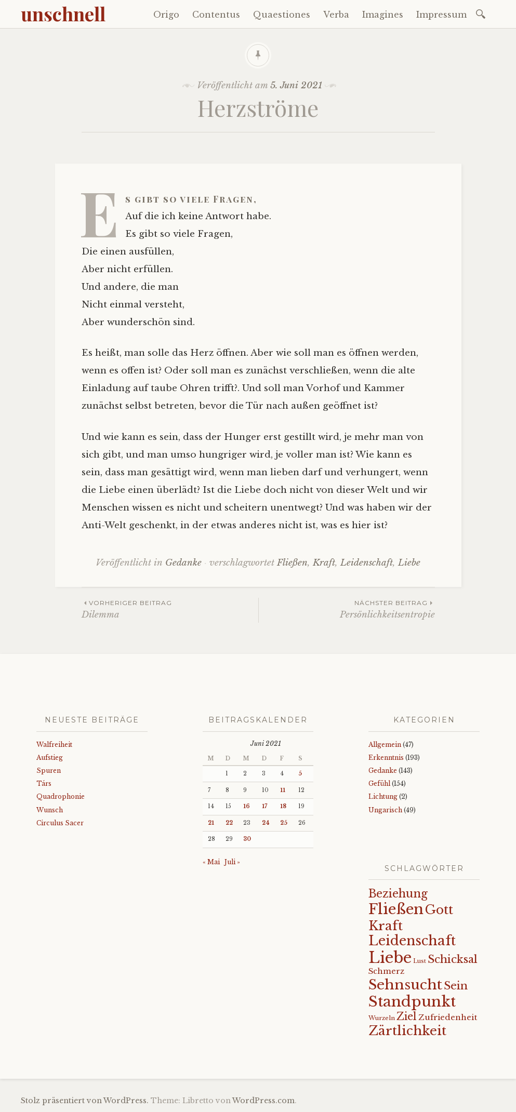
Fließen (292, 562)
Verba (336, 14)
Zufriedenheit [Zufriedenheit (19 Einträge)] (447, 1017)
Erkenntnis (386, 757)
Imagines (382, 14)
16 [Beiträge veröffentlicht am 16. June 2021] (246, 806)
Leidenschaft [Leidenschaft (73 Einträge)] (412, 941)
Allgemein (384, 744)
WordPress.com (263, 1100)
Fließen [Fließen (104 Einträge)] (396, 909)
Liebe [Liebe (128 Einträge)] (390, 957)
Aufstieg (49, 757)
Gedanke (183, 562)
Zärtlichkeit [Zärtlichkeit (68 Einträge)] (407, 1031)
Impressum (441, 14)
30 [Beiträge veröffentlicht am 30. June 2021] (247, 839)
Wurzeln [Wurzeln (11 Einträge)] (381, 1018)
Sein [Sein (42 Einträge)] (456, 986)
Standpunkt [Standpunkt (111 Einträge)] (412, 1002)
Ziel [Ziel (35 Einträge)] (406, 1016)
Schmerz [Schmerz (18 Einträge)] (386, 971)
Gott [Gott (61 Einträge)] (439, 909)
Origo (166, 14)
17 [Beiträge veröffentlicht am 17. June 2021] (264, 806)
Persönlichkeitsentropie (347, 609)
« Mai (211, 862)
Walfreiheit (54, 744)
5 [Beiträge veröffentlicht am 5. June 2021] (300, 773)
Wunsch (49, 810)
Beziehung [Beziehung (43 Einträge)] (398, 894)
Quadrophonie (60, 796)
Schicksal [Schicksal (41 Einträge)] (453, 959)
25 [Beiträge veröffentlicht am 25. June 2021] (283, 823)
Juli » (232, 862)
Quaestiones (281, 14)
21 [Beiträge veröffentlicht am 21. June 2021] (211, 823)
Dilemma (170, 609)
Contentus (216, 14)
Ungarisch (385, 810)
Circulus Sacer (60, 823)
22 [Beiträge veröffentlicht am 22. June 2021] (229, 823)
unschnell (63, 13)
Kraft (324, 562)
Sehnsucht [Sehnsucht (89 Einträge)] (405, 984)
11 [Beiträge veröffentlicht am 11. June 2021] (282, 790)
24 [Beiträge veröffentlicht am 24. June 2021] (266, 823)
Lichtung (383, 796)
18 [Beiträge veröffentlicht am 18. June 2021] (283, 806)
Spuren (48, 770)
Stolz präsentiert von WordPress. (85, 1100)
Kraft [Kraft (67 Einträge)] (385, 926)
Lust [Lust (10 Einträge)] (419, 961)
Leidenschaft (366, 562)
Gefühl (379, 783)
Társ (43, 783)
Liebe (409, 562)
